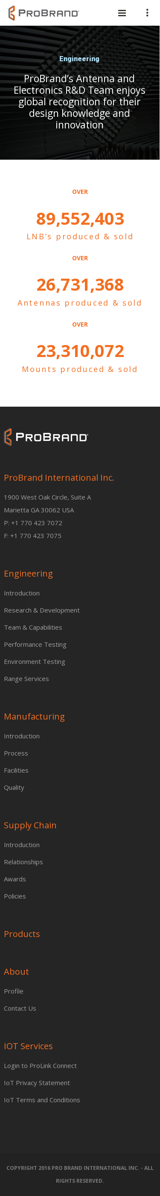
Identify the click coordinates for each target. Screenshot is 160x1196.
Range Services (26, 678)
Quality (14, 787)
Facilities (16, 770)
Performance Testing (35, 644)
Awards (15, 879)
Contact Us (20, 1008)
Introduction (22, 593)
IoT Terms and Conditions (42, 1099)
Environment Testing (34, 661)
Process (16, 753)
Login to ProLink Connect (40, 1065)
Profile (13, 991)
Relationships (23, 861)
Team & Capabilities (33, 627)
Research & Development (42, 610)
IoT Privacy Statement (37, 1082)
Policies (15, 896)
